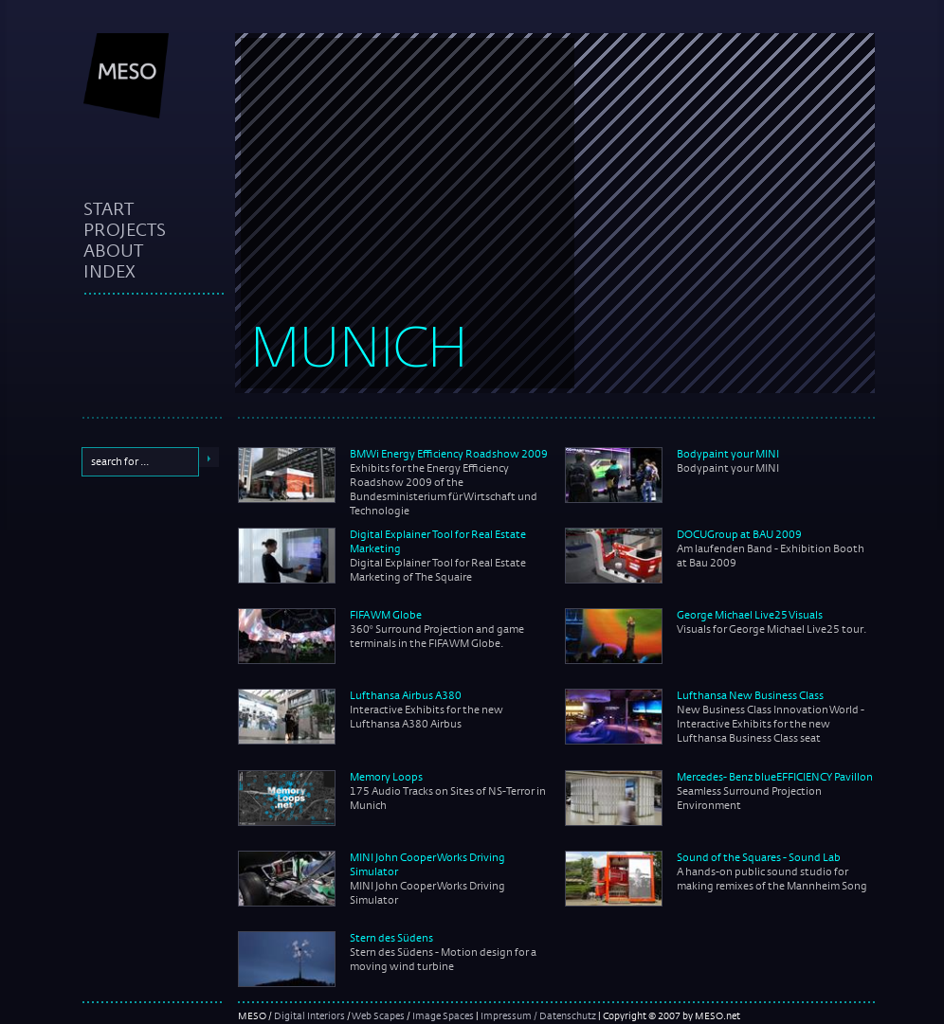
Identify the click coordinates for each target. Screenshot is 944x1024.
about (113, 250)
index (109, 270)
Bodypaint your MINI (728, 453)
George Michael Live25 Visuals (750, 614)
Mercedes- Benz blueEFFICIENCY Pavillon (775, 776)
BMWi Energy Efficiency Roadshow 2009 (449, 453)
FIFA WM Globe (386, 614)
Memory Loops (386, 776)
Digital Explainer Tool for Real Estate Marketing (438, 541)
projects (124, 229)
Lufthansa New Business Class (750, 695)
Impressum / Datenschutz (538, 1015)
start (108, 208)
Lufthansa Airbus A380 (406, 695)
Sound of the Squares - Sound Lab (759, 857)
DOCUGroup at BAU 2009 (739, 534)
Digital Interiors (309, 1015)
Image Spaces (443, 1015)
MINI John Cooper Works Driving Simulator (427, 864)
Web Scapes (378, 1015)
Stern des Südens (391, 937)
